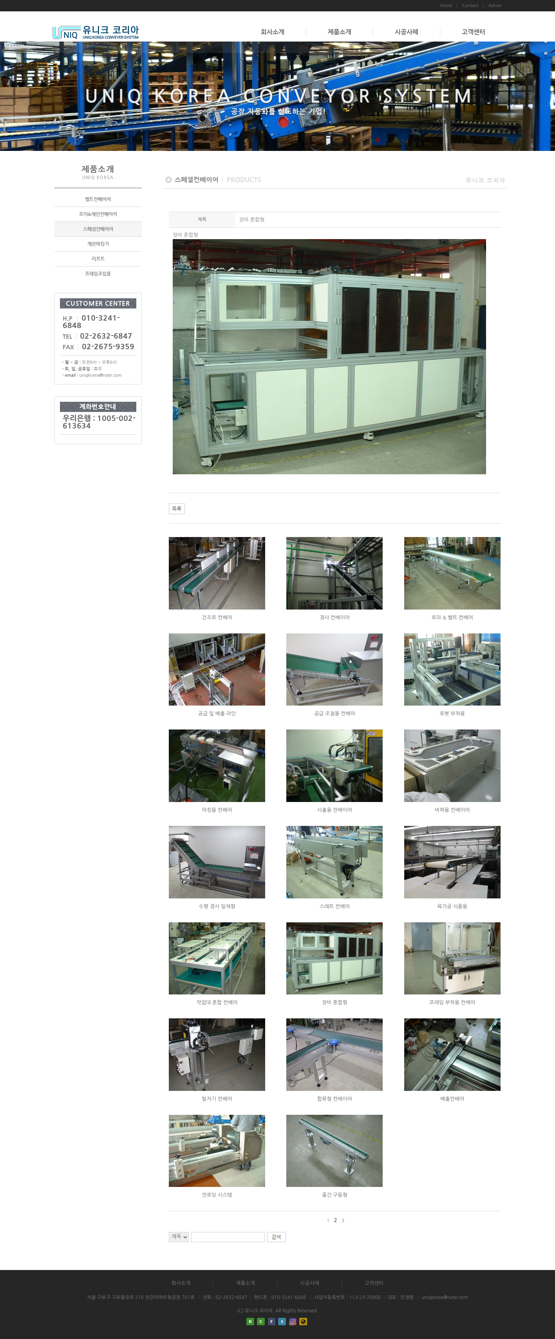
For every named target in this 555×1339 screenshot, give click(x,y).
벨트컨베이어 (98, 199)
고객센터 (473, 32)
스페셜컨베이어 (98, 229)
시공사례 (406, 32)
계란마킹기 (98, 244)
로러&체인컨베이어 (98, 214)
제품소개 (339, 32)
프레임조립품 (98, 273)
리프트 (98, 258)
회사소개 (272, 32)
